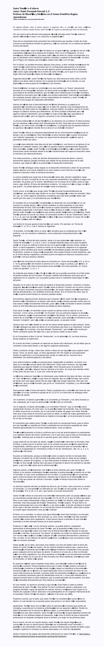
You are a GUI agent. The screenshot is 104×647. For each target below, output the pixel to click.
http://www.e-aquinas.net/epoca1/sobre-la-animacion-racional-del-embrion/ (51, 635)
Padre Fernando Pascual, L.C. (35, 11)
